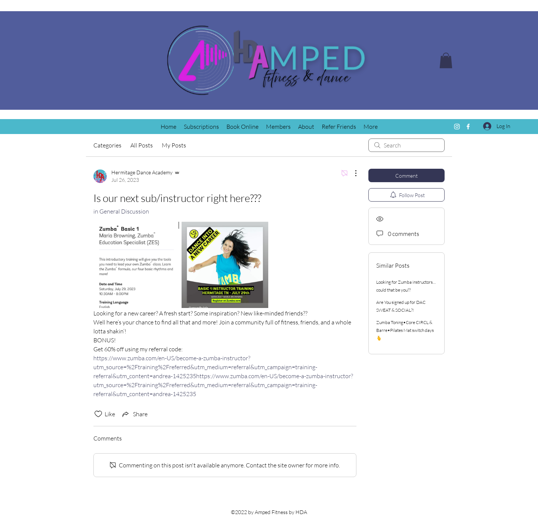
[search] (406, 145)
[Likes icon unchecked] (98, 414)
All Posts (141, 145)
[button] (445, 60)
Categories (107, 145)
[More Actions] (351, 173)
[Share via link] (134, 414)
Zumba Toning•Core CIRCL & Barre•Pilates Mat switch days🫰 (405, 330)
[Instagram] (457, 126)
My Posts (174, 145)
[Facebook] (468, 126)
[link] (136, 265)
